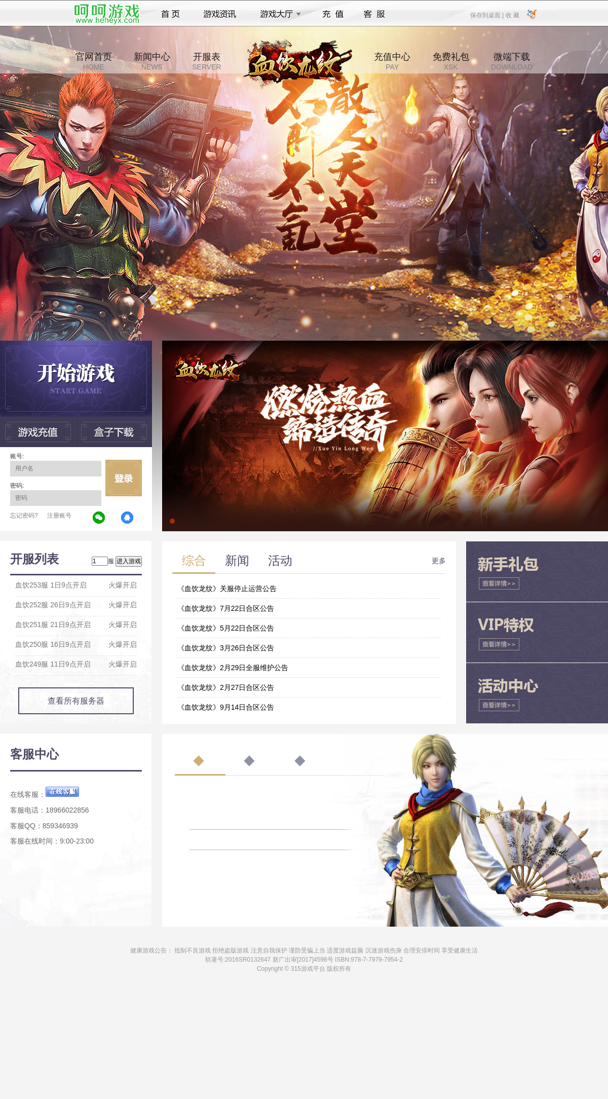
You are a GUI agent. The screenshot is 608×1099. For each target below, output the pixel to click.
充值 (333, 14)
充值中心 (392, 61)
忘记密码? (24, 515)
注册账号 (59, 515)
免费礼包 (451, 61)
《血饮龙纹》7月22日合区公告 (225, 608)
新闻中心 (152, 61)
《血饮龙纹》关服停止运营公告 (227, 588)
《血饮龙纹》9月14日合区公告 (225, 707)
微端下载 (512, 61)
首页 (170, 14)
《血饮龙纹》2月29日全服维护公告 (232, 668)
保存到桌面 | (487, 14)
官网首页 (93, 61)
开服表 (206, 61)
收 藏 (512, 14)
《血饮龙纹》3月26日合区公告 (225, 648)
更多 (439, 561)
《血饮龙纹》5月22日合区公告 (225, 628)
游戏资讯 (220, 14)
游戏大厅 (277, 14)
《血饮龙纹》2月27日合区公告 (225, 687)
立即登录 (123, 478)
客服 (375, 14)
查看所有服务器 (76, 701)
